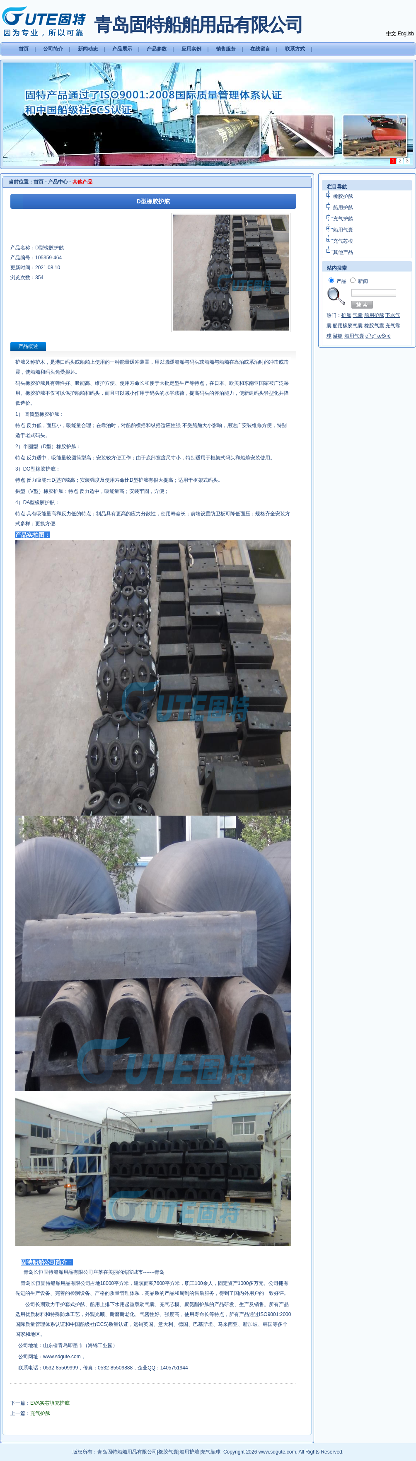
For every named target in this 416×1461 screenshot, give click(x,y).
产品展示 (122, 49)
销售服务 (226, 49)
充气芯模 (343, 241)
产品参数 (157, 49)
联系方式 (295, 49)
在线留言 (260, 49)
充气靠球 (210, 1452)
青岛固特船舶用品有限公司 (127, 1452)
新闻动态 (88, 49)
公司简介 (53, 49)
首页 (24, 49)
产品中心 (58, 182)
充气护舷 (343, 219)
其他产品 (343, 252)
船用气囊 (343, 230)
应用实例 (191, 49)
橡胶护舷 (343, 196)
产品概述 (28, 346)
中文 (391, 33)
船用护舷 (343, 207)
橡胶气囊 (168, 1452)
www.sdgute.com (62, 1357)
